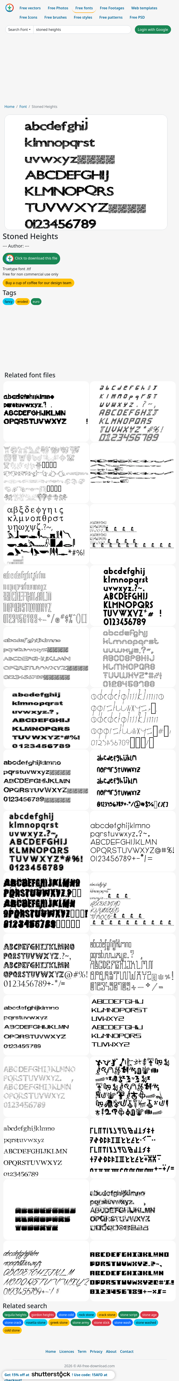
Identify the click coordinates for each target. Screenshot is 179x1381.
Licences (66, 1351)
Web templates (144, 8)
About (111, 1351)
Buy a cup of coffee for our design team (38, 282)
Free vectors (30, 8)
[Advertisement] (89, 71)
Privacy (96, 1351)
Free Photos (58, 8)
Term (82, 1351)
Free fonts (84, 8)
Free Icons (28, 17)
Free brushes (55, 17)
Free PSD (137, 17)
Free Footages (112, 8)
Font (23, 106)
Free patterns (111, 17)
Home (9, 106)
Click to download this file (31, 258)
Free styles (83, 17)
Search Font (18, 29)
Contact (127, 1351)
